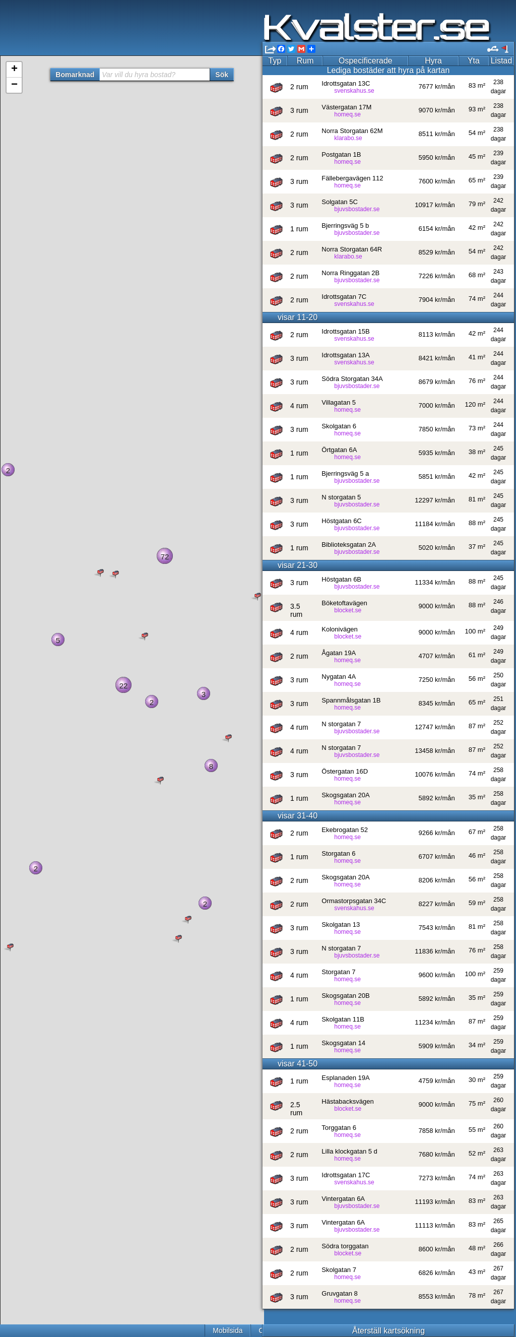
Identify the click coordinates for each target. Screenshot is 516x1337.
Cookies (192, 1330)
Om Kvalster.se (139, 1330)
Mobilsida (84, 1330)
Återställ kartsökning (388, 1330)
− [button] (14, 85)
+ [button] (14, 69)
